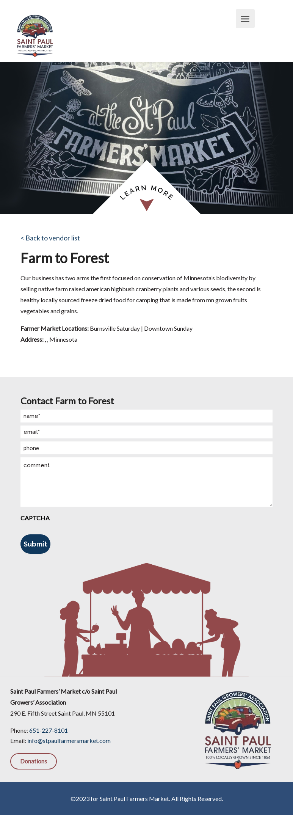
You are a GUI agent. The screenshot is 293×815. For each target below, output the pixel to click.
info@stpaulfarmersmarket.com (69, 740)
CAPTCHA (35, 517)
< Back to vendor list (50, 238)
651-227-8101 (48, 730)
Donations (33, 761)
